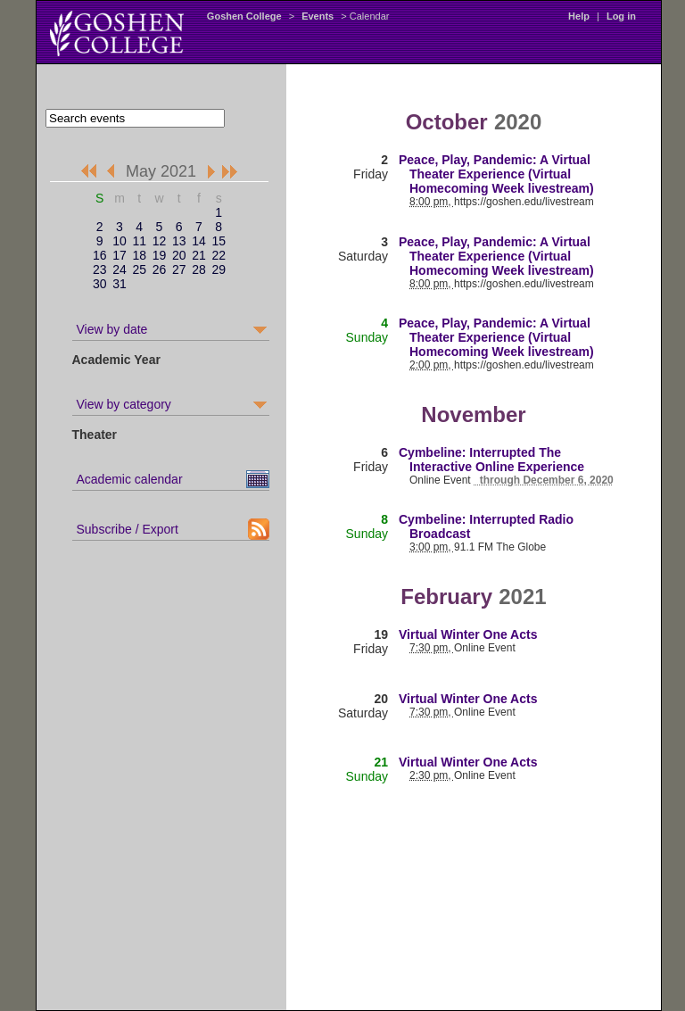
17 (119, 255)
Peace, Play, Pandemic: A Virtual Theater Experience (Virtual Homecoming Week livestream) (496, 174)
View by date (112, 329)
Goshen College (244, 16)
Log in (621, 16)
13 (179, 241)
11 (139, 241)
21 (199, 255)
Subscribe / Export (127, 529)
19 (160, 255)
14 (199, 241)
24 (119, 269)
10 (119, 241)
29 (218, 269)
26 (160, 269)
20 (179, 255)
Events (317, 16)
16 (100, 255)
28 (199, 269)
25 (139, 269)
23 (100, 269)
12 (160, 241)
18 (139, 255)
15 (218, 241)
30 (100, 284)
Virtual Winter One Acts (468, 634)
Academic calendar (130, 479)
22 (218, 255)
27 (179, 269)
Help (579, 16)
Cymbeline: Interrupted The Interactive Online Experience (491, 459)
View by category (124, 404)
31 (119, 284)
